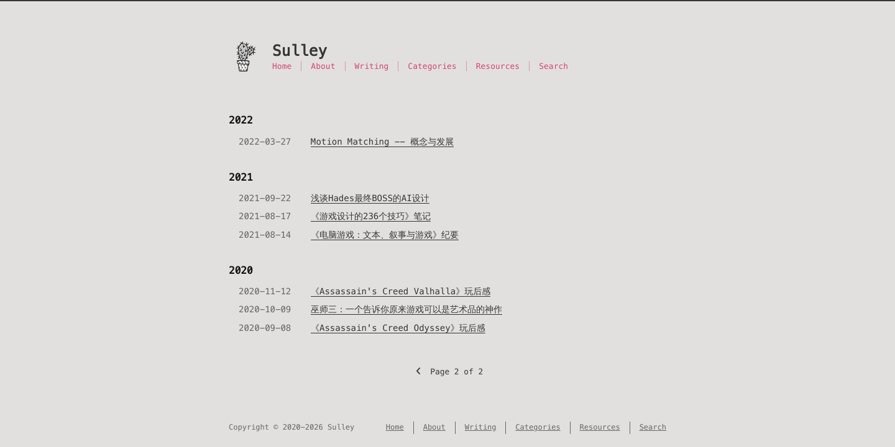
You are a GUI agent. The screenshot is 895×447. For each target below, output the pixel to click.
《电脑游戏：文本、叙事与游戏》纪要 (385, 234)
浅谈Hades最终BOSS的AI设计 (370, 198)
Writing (372, 66)
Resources (498, 66)
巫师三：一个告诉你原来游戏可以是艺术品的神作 (406, 309)
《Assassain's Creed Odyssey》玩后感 (398, 327)
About (323, 66)
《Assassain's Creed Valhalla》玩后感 (400, 291)
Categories (432, 66)
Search (553, 66)
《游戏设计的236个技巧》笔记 (371, 216)
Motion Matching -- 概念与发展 (382, 141)
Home (281, 66)
